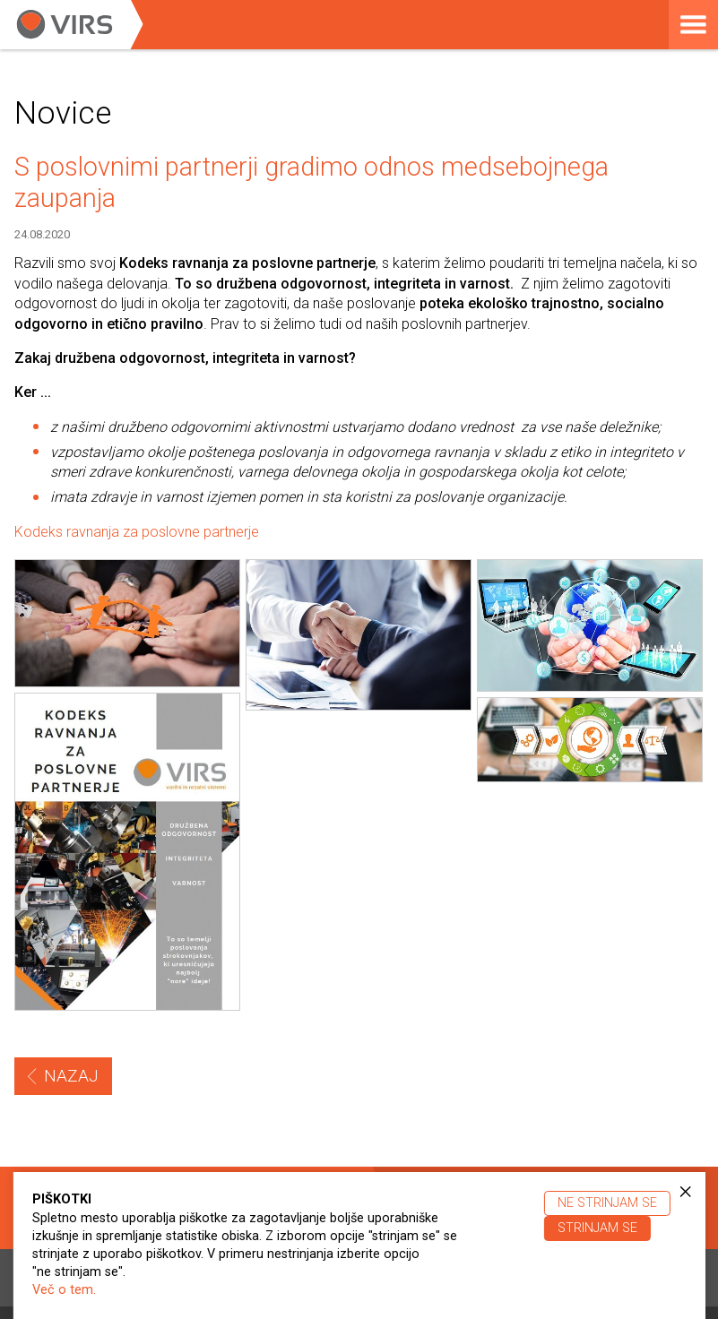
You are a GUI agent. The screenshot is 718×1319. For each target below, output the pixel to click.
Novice (62, 113)
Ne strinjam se (607, 1203)
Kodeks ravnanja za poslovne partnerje (136, 531)
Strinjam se (597, 1228)
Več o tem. (64, 1289)
